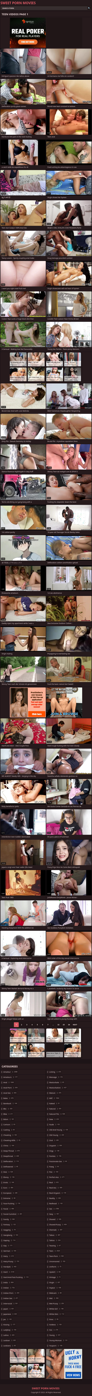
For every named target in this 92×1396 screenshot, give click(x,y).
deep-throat (11, 1151)
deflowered (11, 1166)
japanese (10, 1314)
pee (54, 1172)
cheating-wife (12, 1140)
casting (9, 1130)
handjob (10, 1266)
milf (54, 1098)
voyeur (55, 1287)
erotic (8, 1182)
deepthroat (11, 1156)
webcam (55, 1293)
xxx (54, 1330)
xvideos (55, 1324)
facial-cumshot (13, 1214)
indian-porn (11, 1293)
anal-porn (10, 1087)
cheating (10, 1135)
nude (54, 1124)
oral (54, 1140)
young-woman (58, 1340)
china (9, 1145)
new (54, 1119)
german (10, 1251)
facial (8, 1209)
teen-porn (56, 1256)
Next (75, 1024)
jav (7, 1319)
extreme (9, 1198)
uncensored (57, 1261)
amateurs (10, 1077)
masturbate (57, 1082)
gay (8, 1245)
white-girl (56, 1309)
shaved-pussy (58, 1224)
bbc (8, 1108)
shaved (55, 1219)
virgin (55, 1282)
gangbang (11, 1235)
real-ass (56, 1187)
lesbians (9, 1345)
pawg (54, 1166)
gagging (9, 1230)
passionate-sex (58, 1161)
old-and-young (59, 1130)
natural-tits (57, 1114)
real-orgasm (58, 1193)
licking (55, 1072)
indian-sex (11, 1298)
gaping (9, 1240)
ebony (9, 1177)
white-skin (57, 1314)
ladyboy (10, 1330)
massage (56, 1077)
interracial (10, 1303)
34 (69, 1024)
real (54, 1182)
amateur (10, 1072)
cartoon (9, 1124)
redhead (56, 1203)
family (9, 1219)
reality (55, 1198)
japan (8, 1309)
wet (54, 1298)
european (10, 1193)
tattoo (55, 1240)
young (55, 1335)
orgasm (55, 1145)
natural (55, 1108)
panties (55, 1156)
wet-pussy (56, 1303)
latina (9, 1335)
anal (8, 1082)
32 (58, 1024)
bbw (8, 1114)
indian (9, 1287)
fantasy (9, 1224)
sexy (54, 1214)
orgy (54, 1151)
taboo (55, 1235)
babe (8, 1098)
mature (55, 1093)
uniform (55, 1266)
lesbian (9, 1340)
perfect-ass (57, 1177)
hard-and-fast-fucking (16, 1277)
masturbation (58, 1087)
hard (9, 1272)
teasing (55, 1245)
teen (54, 1251)
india (8, 1282)
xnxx (54, 1319)
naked (54, 1103)
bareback (10, 1103)
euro (8, 1187)
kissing (9, 1324)
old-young (57, 1135)
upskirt (55, 1272)
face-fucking (12, 1203)
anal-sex (10, 1093)
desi (8, 1172)
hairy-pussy (11, 1261)
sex (54, 1209)
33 (64, 1024)
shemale (56, 1230)
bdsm (9, 1119)
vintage (55, 1277)
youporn (56, 1345)
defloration (11, 1161)
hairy (8, 1256)
